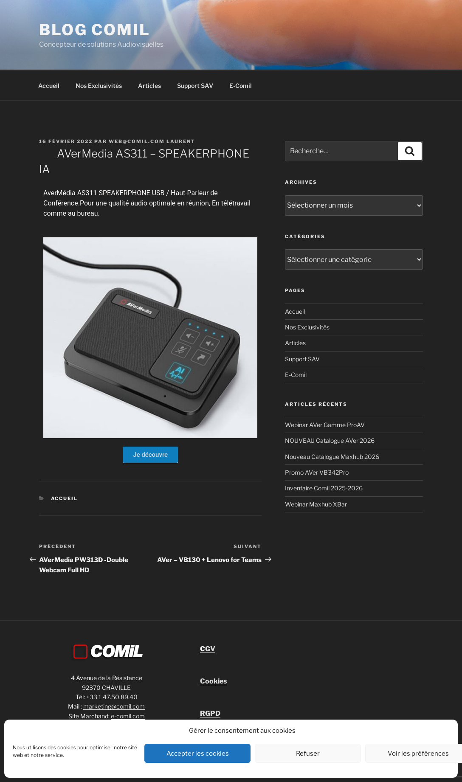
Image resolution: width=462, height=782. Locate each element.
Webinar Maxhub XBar (316, 504)
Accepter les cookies (197, 753)
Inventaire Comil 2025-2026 (324, 488)
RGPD (210, 713)
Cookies (213, 681)
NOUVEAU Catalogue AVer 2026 (330, 440)
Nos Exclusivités (99, 85)
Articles (149, 85)
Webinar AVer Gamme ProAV (325, 424)
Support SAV (195, 85)
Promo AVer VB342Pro (317, 472)
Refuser (308, 753)
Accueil (48, 85)
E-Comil (240, 85)
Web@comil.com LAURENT (152, 141)
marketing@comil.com (114, 706)
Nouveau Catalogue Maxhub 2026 (332, 456)
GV (207, 649)
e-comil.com (128, 716)
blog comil (94, 29)
